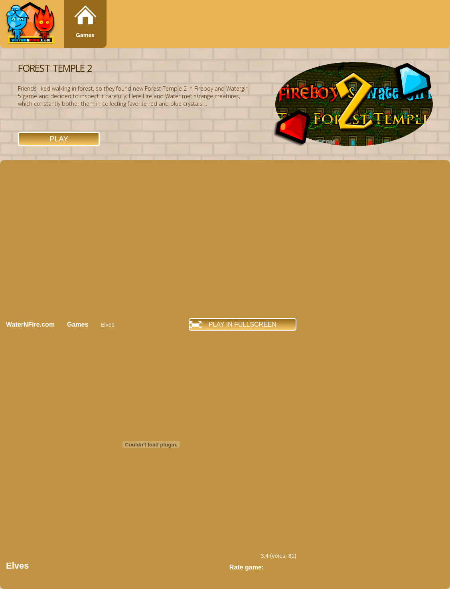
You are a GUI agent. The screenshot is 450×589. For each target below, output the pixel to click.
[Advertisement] (75, 239)
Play (58, 139)
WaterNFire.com (30, 324)
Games (85, 35)
